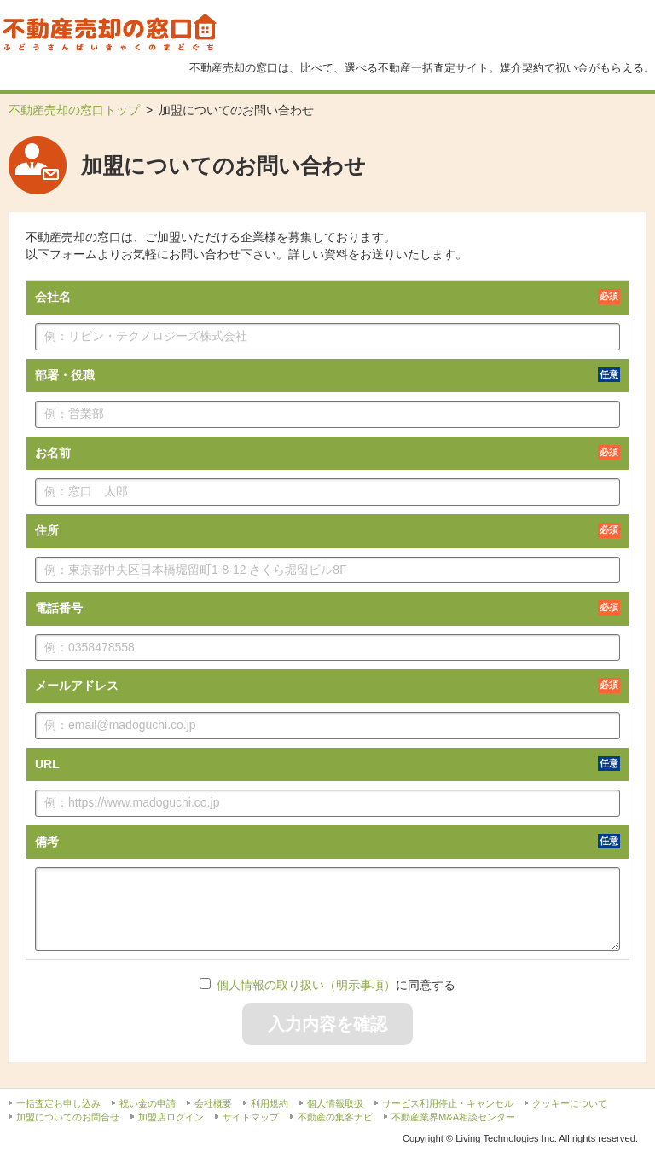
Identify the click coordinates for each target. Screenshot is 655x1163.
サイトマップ (251, 1117)
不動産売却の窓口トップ (74, 110)
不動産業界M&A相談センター (453, 1117)
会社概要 (213, 1103)
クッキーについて (569, 1103)
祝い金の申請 (147, 1103)
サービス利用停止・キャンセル (447, 1103)
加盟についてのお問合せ (67, 1117)
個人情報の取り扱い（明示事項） (306, 985)
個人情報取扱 (335, 1103)
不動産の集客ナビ (335, 1117)
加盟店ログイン (171, 1117)
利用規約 (269, 1103)
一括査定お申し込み (58, 1103)
